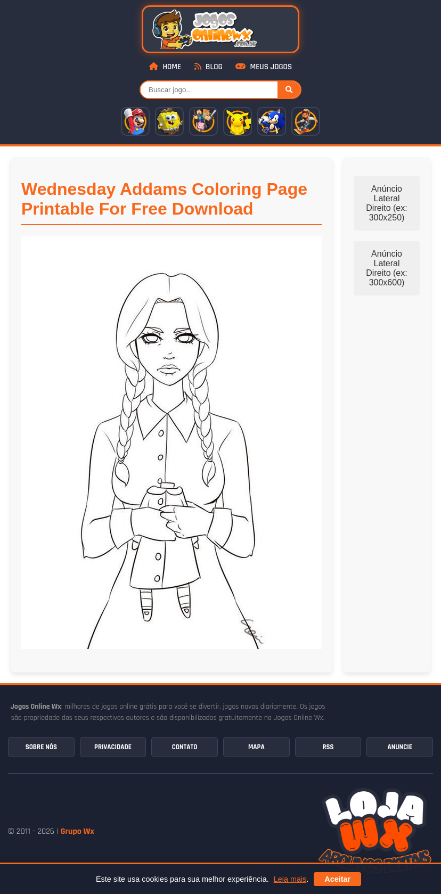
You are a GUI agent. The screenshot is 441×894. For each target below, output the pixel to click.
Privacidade (113, 747)
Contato (185, 747)
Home (165, 67)
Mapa (256, 747)
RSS (327, 747)
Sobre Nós (41, 747)
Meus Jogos (263, 67)
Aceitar (337, 879)
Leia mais (290, 879)
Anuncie (399, 747)
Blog (208, 67)
